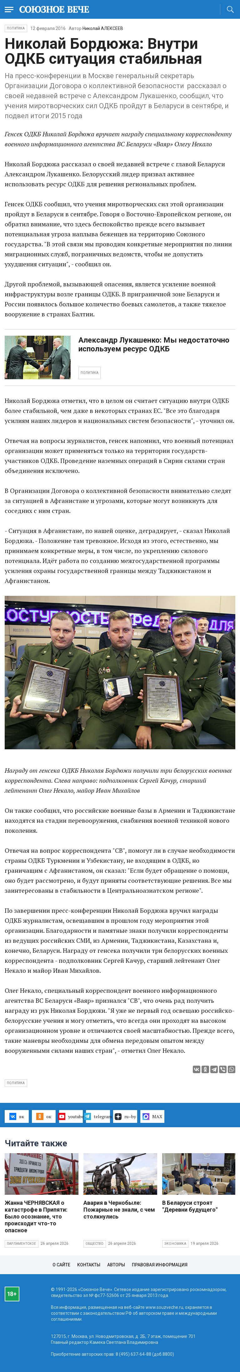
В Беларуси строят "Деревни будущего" (190, 1206)
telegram (98, 1116)
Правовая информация (160, 1264)
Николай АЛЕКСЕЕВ (102, 28)
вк (16, 1116)
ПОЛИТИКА (90, 372)
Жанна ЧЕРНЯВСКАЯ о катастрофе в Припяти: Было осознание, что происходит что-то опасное (36, 1216)
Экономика (175, 1243)
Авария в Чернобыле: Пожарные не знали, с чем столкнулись (119, 1209)
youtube (71, 1116)
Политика (16, 28)
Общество (95, 1243)
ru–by (125, 1116)
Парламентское (21, 1243)
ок (43, 1116)
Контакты (88, 1264)
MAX (152, 1116)
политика (16, 1083)
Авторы (116, 1264)
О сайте (61, 1264)
